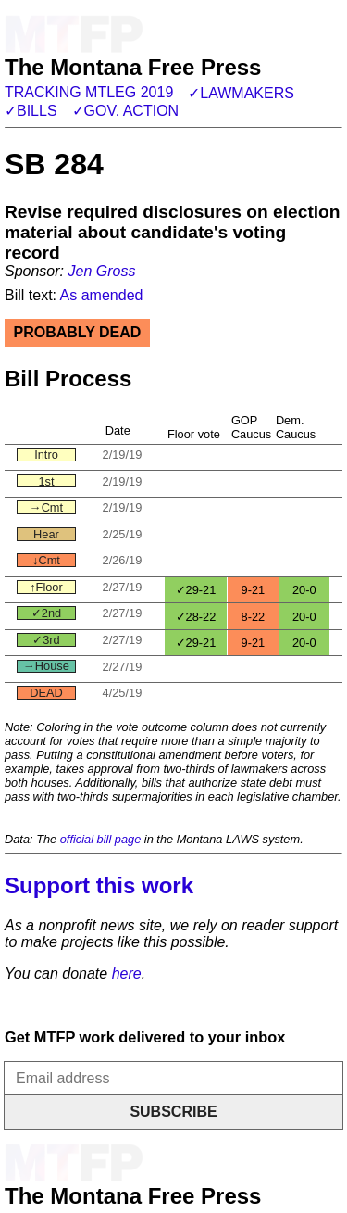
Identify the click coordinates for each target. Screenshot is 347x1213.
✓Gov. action (126, 111)
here (127, 973)
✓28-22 (196, 617)
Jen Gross (101, 271)
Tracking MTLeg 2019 (89, 92)
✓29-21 (196, 590)
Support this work (99, 885)
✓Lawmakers (241, 93)
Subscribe (173, 1111)
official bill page (101, 839)
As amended (101, 295)
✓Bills (31, 111)
